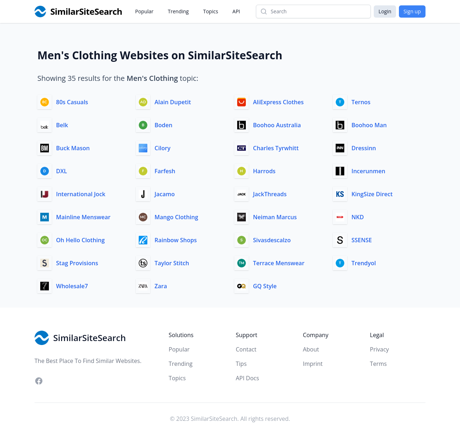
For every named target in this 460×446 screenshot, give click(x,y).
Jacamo (165, 194)
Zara (161, 286)
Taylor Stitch (172, 263)
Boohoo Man (369, 125)
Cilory (162, 148)
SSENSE (361, 240)
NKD (357, 217)
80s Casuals (72, 102)
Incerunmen (368, 171)
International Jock (80, 194)
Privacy (379, 349)
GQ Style (265, 286)
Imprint (313, 364)
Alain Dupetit (173, 102)
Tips (241, 364)
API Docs (247, 378)
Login (384, 11)
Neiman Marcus (275, 217)
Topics (210, 11)
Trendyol (363, 263)
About (311, 349)
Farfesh (165, 171)
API (236, 11)
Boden (163, 125)
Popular (144, 11)
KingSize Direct (372, 194)
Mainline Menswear (83, 217)
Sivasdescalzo (272, 240)
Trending (178, 11)
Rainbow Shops (176, 240)
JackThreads (270, 194)
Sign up (412, 11)
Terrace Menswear (278, 263)
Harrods (264, 171)
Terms (378, 364)
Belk (62, 125)
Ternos (361, 102)
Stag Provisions (77, 263)
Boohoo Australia (277, 125)
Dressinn (363, 148)
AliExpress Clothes (278, 102)
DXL (61, 171)
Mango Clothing (176, 217)
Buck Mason (73, 148)
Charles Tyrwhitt (276, 148)
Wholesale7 (72, 286)
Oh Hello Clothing (80, 240)
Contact (246, 349)
